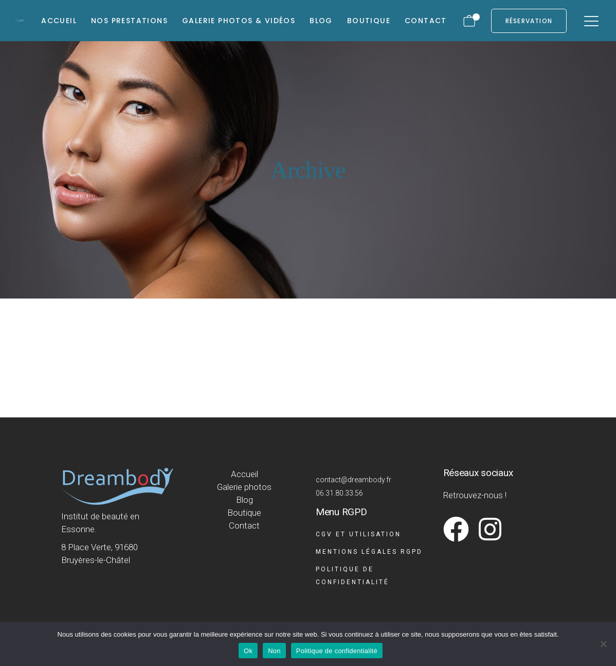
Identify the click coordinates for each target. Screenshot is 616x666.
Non (274, 651)
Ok (248, 651)
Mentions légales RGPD (369, 551)
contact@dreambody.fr (353, 480)
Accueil (244, 474)
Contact (244, 525)
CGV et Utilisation (358, 534)
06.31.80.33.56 (339, 493)
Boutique (244, 512)
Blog (244, 500)
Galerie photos (244, 487)
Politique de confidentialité (336, 651)
